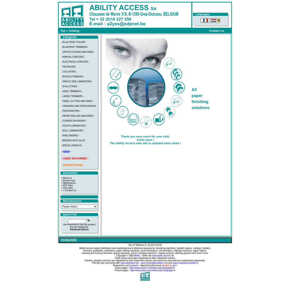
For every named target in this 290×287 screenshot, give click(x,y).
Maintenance (69, 183)
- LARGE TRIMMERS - (72, 96)
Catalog (74, 30)
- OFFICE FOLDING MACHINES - (78, 52)
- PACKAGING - (69, 66)
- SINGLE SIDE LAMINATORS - (77, 81)
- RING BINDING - (70, 135)
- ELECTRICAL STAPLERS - (75, 62)
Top (62, 30)
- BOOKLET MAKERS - (72, 76)
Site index (68, 188)
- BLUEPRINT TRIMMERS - (75, 47)
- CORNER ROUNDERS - (74, 121)
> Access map (68, 180)
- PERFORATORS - (71, 111)
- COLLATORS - (69, 71)
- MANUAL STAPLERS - (73, 57)
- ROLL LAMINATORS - (73, 130)
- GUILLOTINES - (70, 86)
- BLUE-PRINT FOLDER (73, 42)
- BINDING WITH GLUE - (73, 140)
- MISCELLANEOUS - (72, 145)
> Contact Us (69, 190)
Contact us (216, 30)
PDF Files (68, 185)
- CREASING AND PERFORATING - (79, 106)
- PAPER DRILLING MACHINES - (78, 116)
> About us (66, 178)
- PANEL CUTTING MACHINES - (77, 101)
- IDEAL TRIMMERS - (72, 91)
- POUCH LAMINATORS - (74, 126)
